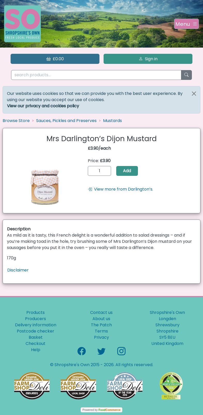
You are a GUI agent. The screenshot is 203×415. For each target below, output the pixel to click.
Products (35, 312)
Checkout (35, 343)
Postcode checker (35, 331)
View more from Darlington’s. (120, 189)
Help (35, 350)
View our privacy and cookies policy (43, 106)
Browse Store (16, 121)
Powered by (101, 409)
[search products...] (96, 75)
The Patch (101, 325)
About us (101, 319)
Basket (36, 337)
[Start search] (186, 75)
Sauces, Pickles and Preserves (66, 121)
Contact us (101, 312)
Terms (101, 331)
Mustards (112, 121)
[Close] (194, 93)
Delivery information (35, 325)
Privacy (101, 337)
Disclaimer (18, 270)
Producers (35, 319)
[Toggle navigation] (186, 24)
